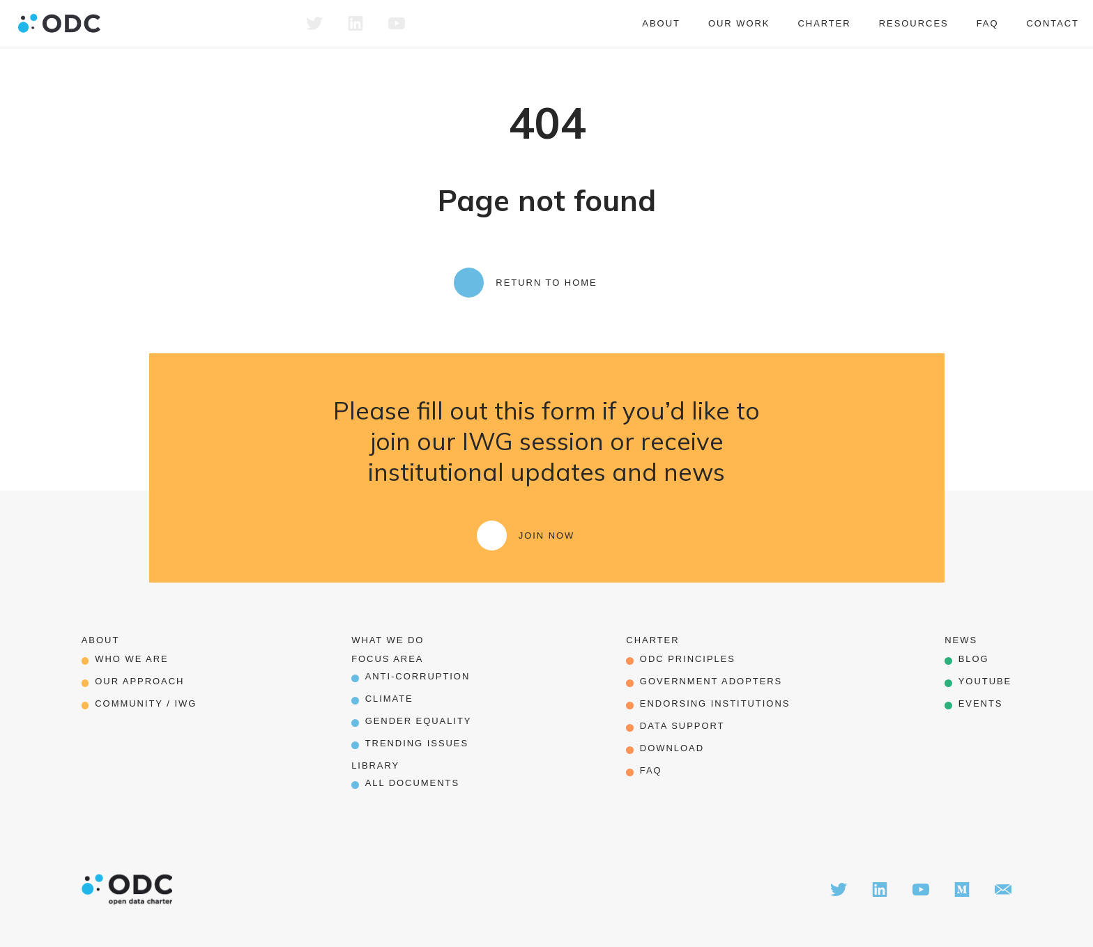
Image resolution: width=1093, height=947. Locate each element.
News (961, 640)
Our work (739, 23)
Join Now (547, 535)
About (661, 23)
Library (375, 765)
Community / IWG (146, 703)
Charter (823, 23)
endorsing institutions (715, 703)
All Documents (412, 783)
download (672, 748)
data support (682, 726)
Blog (973, 659)
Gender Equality (418, 721)
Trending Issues (416, 743)
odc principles (687, 659)
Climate (389, 698)
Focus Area (387, 659)
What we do (387, 640)
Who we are (131, 659)
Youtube (985, 681)
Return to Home (546, 282)
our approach (139, 681)
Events (980, 703)
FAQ (988, 23)
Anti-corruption (418, 676)
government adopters (711, 681)
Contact (1052, 23)
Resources (914, 23)
